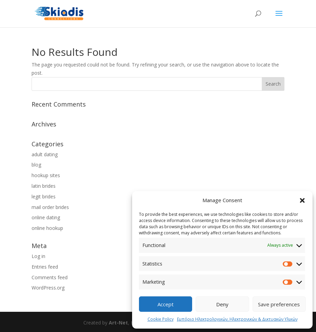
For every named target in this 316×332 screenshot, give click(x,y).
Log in (38, 256)
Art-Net (118, 322)
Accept (165, 304)
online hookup (47, 228)
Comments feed (50, 277)
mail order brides (50, 207)
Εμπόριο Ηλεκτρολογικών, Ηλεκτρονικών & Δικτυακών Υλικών (237, 319)
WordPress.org (48, 287)
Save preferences (279, 304)
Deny (222, 304)
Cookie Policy (161, 319)
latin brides (44, 186)
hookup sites (46, 175)
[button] (302, 200)
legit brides (44, 196)
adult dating (45, 154)
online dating (46, 217)
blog (36, 164)
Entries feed (45, 266)
